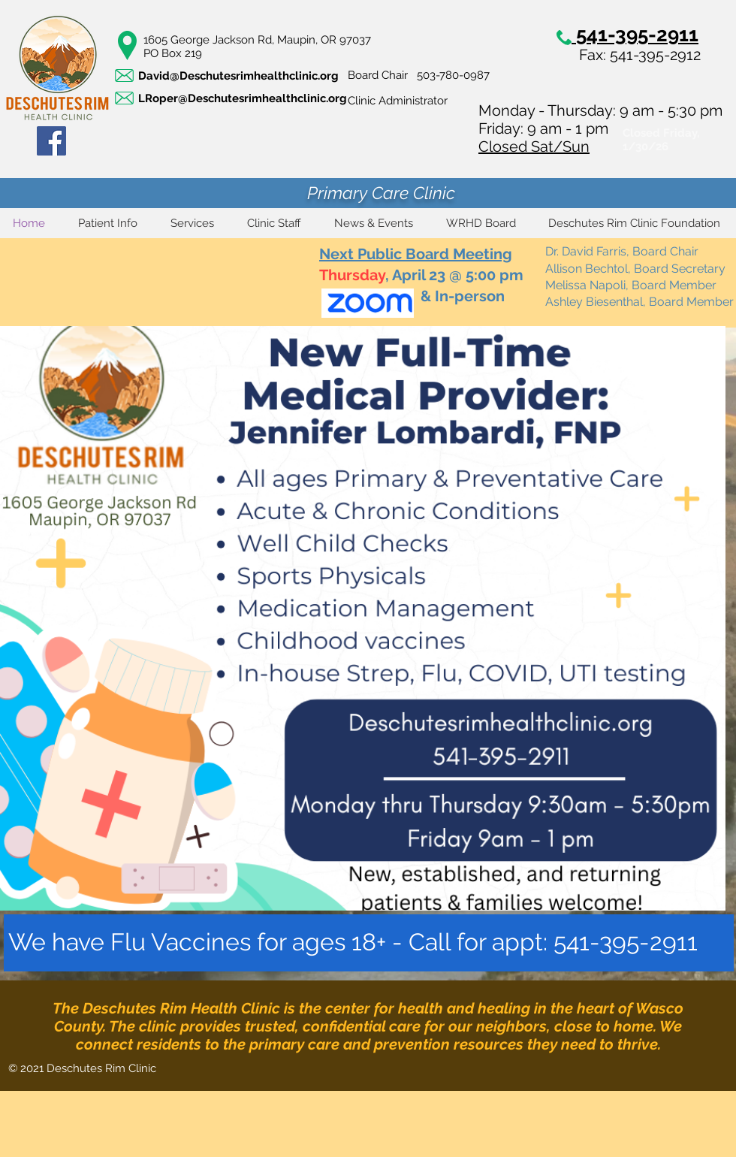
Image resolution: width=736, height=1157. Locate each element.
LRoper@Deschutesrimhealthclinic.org (242, 98)
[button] (108, 223)
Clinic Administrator (398, 100)
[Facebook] (51, 141)
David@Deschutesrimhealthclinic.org (238, 76)
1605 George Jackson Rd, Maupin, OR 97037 (257, 40)
